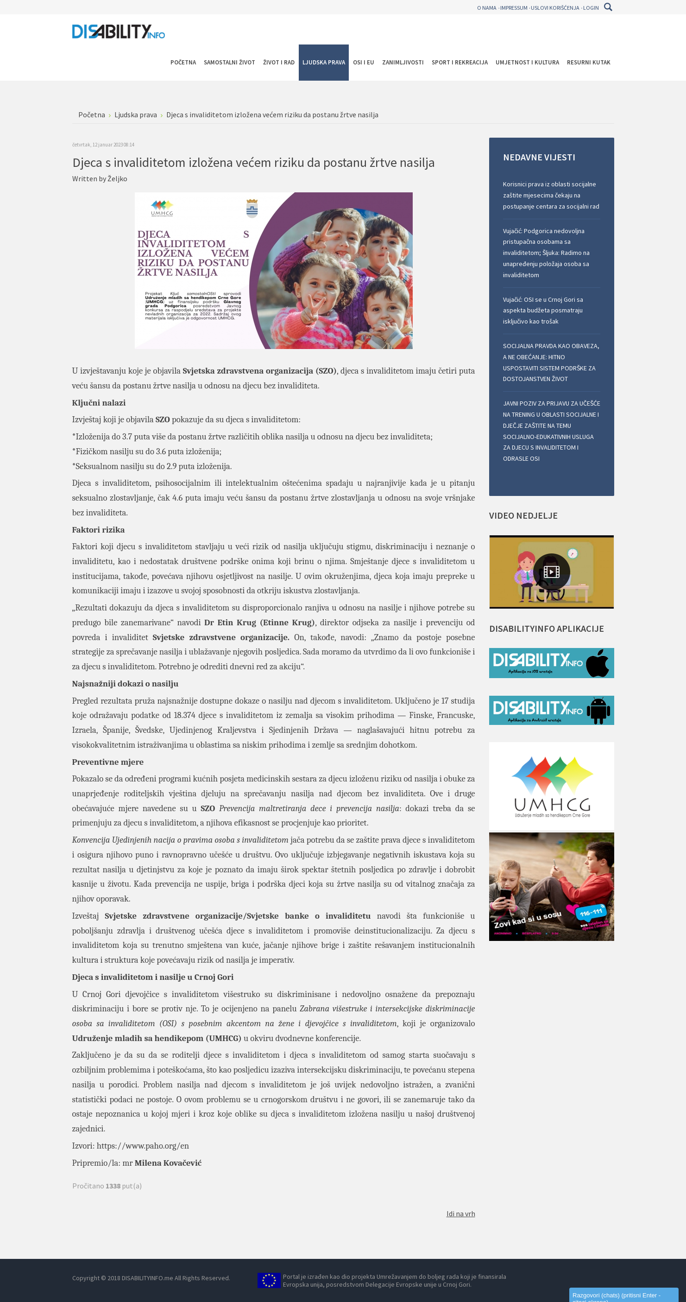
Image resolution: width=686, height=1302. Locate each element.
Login (591, 7)
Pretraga (608, 7)
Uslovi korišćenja (555, 7)
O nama (487, 7)
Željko (117, 178)
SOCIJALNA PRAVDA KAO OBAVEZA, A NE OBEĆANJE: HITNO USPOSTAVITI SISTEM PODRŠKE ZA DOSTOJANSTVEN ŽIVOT (551, 362)
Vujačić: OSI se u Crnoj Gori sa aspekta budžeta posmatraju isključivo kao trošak (543, 310)
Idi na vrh (461, 1213)
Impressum (514, 7)
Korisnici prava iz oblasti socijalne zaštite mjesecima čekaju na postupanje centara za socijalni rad (551, 195)
